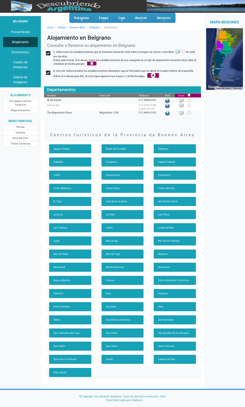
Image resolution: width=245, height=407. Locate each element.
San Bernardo (165, 319)
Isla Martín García (168, 201)
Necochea (164, 267)
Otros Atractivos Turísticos (173, 280)
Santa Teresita (166, 346)
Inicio (50, 27)
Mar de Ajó (112, 240)
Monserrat (59, 267)
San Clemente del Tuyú (66, 333)
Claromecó (164, 175)
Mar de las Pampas (169, 240)
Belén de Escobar (116, 148)
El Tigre (57, 201)
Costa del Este (166, 188)
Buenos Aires (77, 27)
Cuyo (121, 18)
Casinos (20, 132)
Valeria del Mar (166, 359)
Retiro (56, 319)
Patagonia (81, 18)
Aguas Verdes (61, 148)
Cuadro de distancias (20, 64)
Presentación (20, 32)
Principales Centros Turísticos (20, 103)
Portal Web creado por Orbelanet (124, 400)
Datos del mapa (223, 88)
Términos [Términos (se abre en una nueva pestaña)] (237, 88)
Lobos (109, 227)
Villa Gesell (59, 372)
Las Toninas (60, 227)
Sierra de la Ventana (64, 359)
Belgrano (95, 27)
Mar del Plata (60, 254)
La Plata (110, 214)
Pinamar (163, 293)
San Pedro (59, 346)
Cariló (56, 175)
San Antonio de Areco (118, 319)
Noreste (141, 18)
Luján (56, 240)
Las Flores (164, 214)
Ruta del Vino (20, 138)
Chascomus (113, 175)
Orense (110, 280)
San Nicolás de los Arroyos (173, 333)
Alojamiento (20, 42)
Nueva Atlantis (61, 280)
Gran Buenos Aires (116, 201)
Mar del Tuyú (113, 254)
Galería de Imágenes (20, 79)
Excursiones (20, 52)
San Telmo (112, 346)
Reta (160, 306)
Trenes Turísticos (20, 143)
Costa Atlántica (62, 188)
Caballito (58, 162)
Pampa (103, 18)
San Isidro (111, 333)
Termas (20, 127)
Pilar (108, 293)
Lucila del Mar (166, 227)
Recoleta (111, 306)
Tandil (109, 359)
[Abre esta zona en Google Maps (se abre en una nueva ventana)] (214, 87)
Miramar (163, 254)
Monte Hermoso (115, 267)
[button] (219, 68)
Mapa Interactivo (20, 110)
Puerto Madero (61, 306)
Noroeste (164, 18)
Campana (111, 162)
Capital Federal (166, 162)
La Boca (58, 214)
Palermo (58, 293)
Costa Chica (113, 188)
